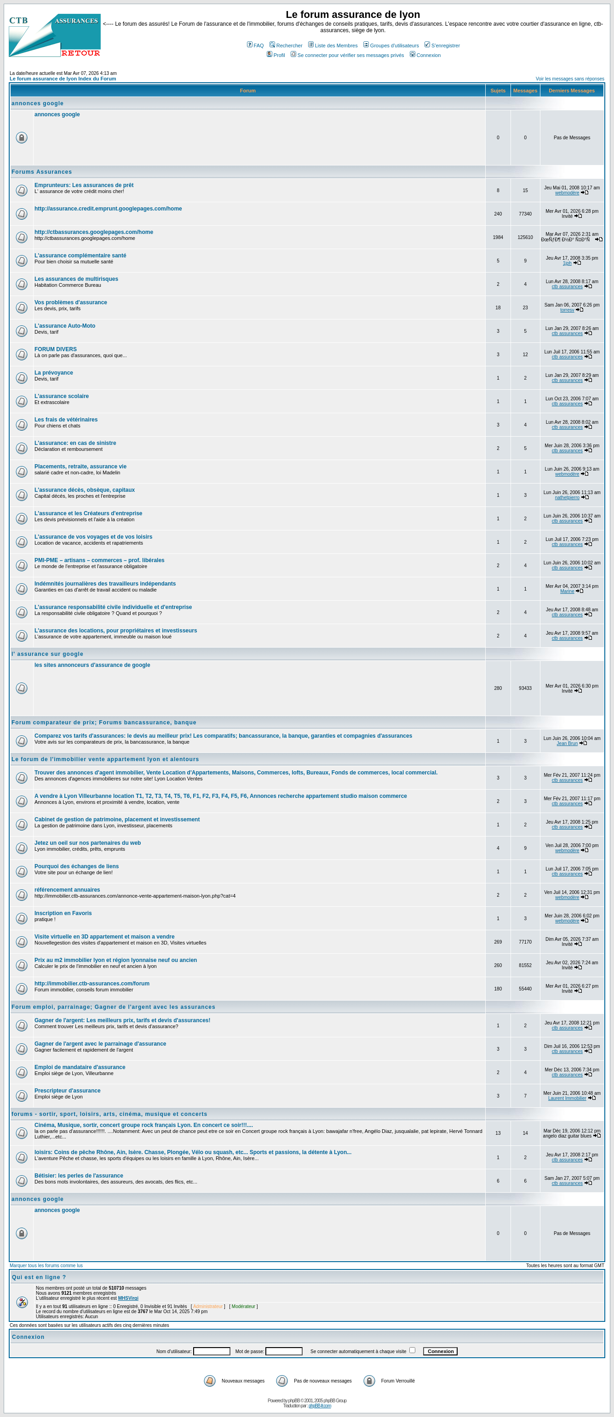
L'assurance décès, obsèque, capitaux (84, 490)
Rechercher (286, 45)
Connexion (425, 55)
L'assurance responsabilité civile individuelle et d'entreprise (113, 607)
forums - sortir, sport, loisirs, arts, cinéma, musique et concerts (109, 1114)
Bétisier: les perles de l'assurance (78, 1175)
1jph (567, 263)
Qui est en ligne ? (39, 1277)
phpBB (294, 1400)
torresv (567, 310)
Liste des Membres (333, 45)
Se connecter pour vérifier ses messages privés (347, 55)
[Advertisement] (201, 138)
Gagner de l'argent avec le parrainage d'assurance (100, 1044)
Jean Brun (567, 743)
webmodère (567, 192)
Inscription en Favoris (63, 913)
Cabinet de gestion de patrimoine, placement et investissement (117, 819)
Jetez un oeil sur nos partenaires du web (87, 843)
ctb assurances (567, 286)
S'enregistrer (442, 45)
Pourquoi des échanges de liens (76, 866)
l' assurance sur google (47, 654)
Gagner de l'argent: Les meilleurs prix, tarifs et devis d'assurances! (122, 1020)
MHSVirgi (128, 1298)
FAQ (255, 45)
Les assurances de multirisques (76, 279)
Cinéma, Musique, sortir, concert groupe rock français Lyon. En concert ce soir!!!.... (143, 1125)
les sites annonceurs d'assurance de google (92, 665)
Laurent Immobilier (567, 1098)
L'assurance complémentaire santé (80, 255)
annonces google (37, 103)
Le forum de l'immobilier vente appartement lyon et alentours (105, 759)
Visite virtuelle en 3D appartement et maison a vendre (104, 936)
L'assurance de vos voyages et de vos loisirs (93, 537)
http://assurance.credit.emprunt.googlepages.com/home (108, 208)
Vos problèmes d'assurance (70, 302)
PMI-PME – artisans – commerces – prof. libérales (99, 560)
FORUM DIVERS (55, 349)
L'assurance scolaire (61, 396)
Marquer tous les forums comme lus (46, 1265)
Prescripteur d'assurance (67, 1090)
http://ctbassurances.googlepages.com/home (93, 232)
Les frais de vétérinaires (66, 419)
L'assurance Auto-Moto (64, 326)
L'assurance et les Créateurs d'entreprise (88, 513)
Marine (567, 591)
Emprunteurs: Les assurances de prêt (83, 185)
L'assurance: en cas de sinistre (75, 443)
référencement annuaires (67, 890)
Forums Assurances (41, 172)
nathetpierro (567, 497)
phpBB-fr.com (320, 1405)
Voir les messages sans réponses (570, 78)
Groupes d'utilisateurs (391, 45)
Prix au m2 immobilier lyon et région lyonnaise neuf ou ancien (115, 960)
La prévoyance (53, 373)
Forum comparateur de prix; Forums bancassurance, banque (103, 722)
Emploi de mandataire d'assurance (80, 1067)
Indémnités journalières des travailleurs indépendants (105, 583)
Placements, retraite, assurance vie (80, 466)
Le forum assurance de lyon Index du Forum (63, 78)
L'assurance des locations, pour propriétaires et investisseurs (115, 630)
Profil (276, 55)
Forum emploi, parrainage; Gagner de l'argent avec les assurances (113, 1007)
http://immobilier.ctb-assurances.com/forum (91, 983)
